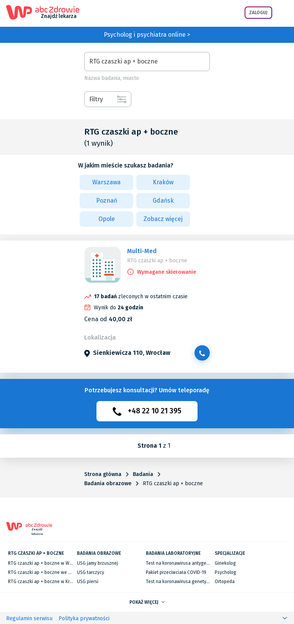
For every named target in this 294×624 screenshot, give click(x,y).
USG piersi (87, 581)
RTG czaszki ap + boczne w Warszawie (48, 563)
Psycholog (225, 572)
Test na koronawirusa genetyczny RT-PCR (189, 581)
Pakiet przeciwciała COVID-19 (176, 572)
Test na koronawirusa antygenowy (181, 563)
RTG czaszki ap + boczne (157, 260)
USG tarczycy (90, 572)
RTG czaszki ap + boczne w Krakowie (46, 581)
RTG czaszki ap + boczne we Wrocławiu (49, 572)
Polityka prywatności (84, 618)
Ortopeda (225, 581)
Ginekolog (225, 563)
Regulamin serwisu (29, 618)
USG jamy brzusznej (97, 563)
